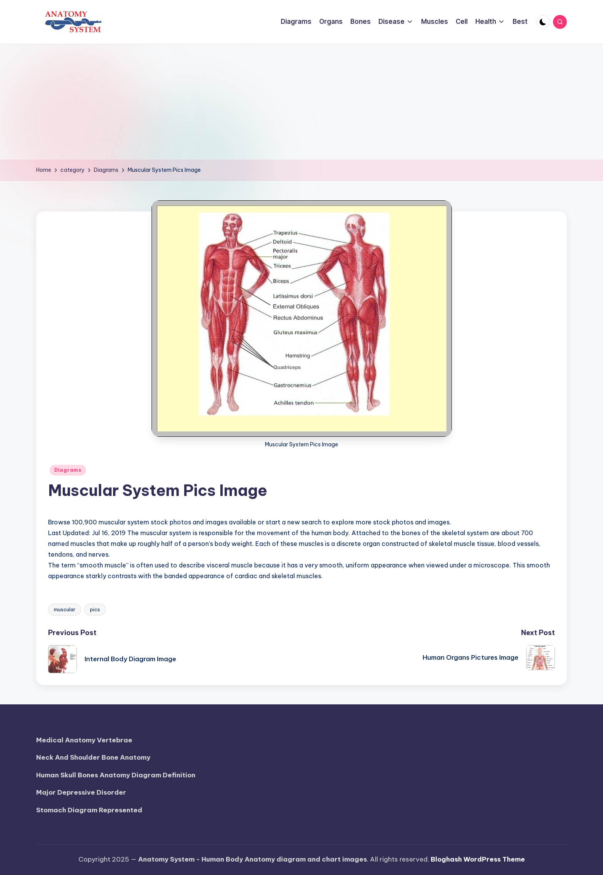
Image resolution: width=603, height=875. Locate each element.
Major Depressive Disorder (81, 792)
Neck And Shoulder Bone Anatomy (93, 757)
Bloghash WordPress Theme (478, 859)
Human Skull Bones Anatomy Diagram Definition (115, 775)
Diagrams (68, 470)
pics (95, 609)
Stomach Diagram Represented (89, 810)
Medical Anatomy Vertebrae (84, 740)
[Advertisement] (301, 102)
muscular (64, 609)
